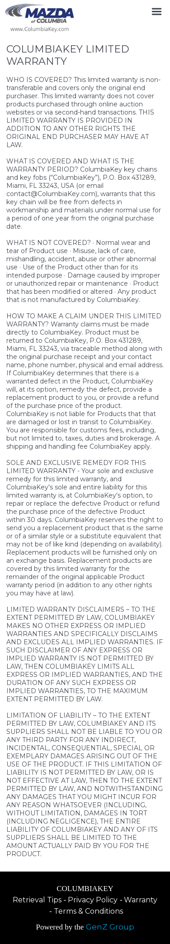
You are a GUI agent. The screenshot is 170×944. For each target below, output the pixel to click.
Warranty (140, 900)
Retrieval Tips (37, 900)
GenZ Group (110, 926)
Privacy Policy (93, 900)
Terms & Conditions (88, 911)
